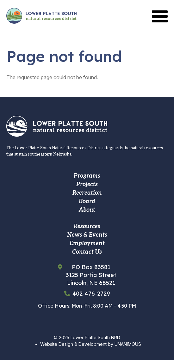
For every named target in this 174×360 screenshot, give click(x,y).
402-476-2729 (91, 294)
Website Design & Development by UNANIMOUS (90, 344)
